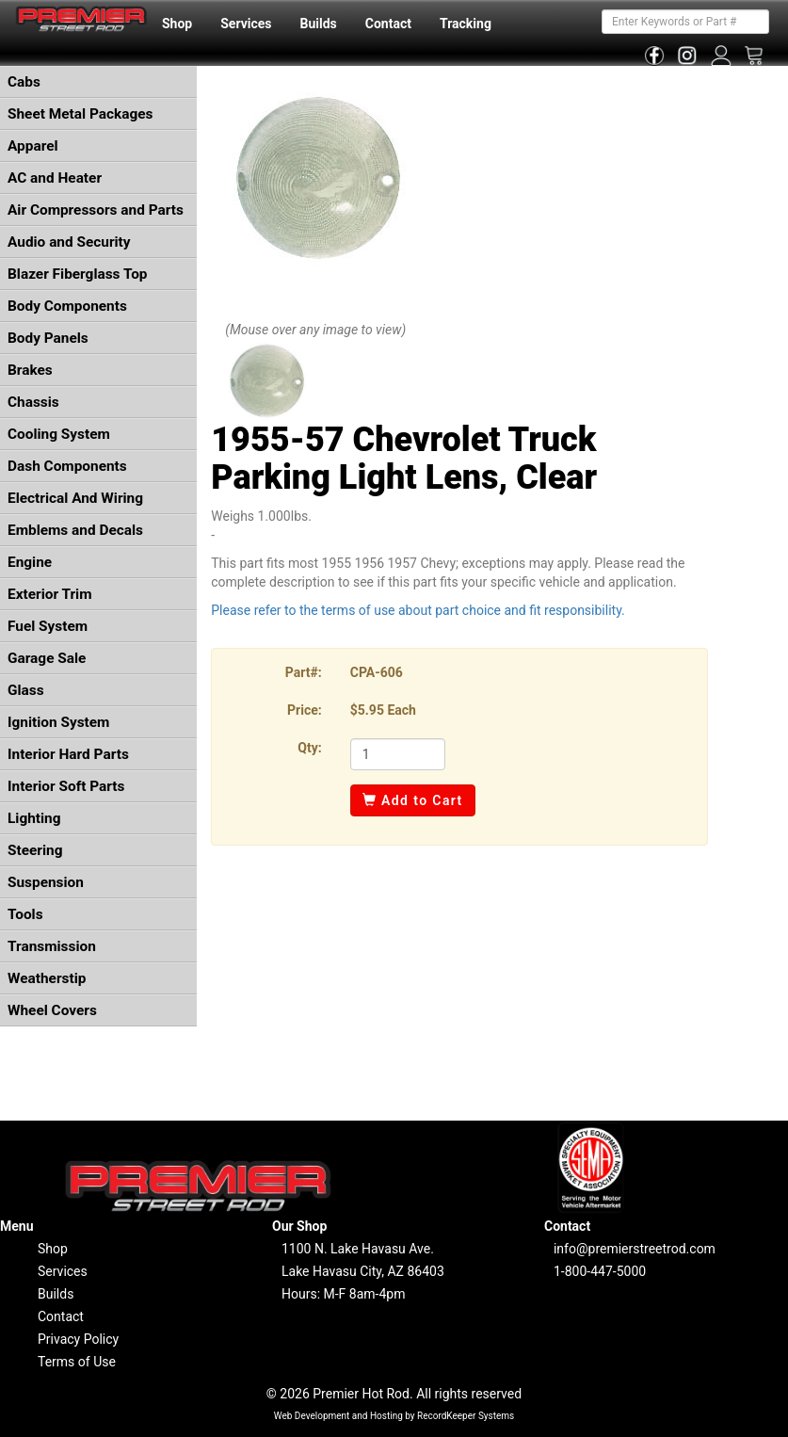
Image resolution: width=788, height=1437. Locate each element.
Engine (30, 562)
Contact (388, 23)
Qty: (309, 747)
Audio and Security (69, 242)
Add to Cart (412, 800)
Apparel (33, 145)
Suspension (46, 882)
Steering (35, 850)
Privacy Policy (78, 1339)
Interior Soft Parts (66, 786)
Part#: (303, 672)
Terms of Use (77, 1361)
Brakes (30, 370)
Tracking (465, 23)
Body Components (67, 306)
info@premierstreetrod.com (635, 1248)
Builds (318, 23)
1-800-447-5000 (600, 1271)
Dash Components (67, 466)
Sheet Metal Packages (80, 113)
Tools (25, 914)
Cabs (24, 81)
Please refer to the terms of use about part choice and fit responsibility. (418, 610)
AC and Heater (55, 178)
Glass (26, 690)
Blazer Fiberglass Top (78, 274)
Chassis (33, 402)
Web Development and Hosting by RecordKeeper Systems (394, 1416)
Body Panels (48, 338)
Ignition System (58, 722)
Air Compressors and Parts (96, 210)
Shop (177, 23)
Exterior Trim (50, 594)
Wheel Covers (52, 1010)
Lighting (34, 818)
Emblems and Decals (75, 530)
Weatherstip (47, 978)
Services (245, 23)
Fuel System (48, 626)
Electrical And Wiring (75, 498)
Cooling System (59, 434)
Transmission (52, 946)
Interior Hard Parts (68, 754)
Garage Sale (47, 658)
